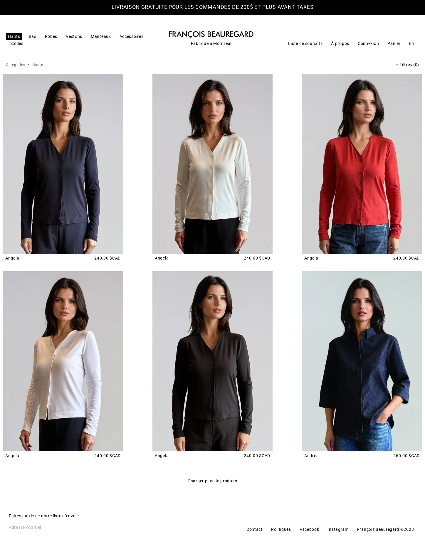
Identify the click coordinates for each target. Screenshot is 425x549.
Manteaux (101, 36)
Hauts (14, 36)
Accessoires (132, 36)
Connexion (368, 43)
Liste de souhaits (305, 43)
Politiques (281, 529)
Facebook (309, 529)
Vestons (74, 36)
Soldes (16, 43)
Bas (32, 36)
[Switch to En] (411, 43)
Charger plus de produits (212, 481)
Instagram (337, 529)
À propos (340, 43)
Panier (393, 43)
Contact (254, 529)
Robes (51, 36)
